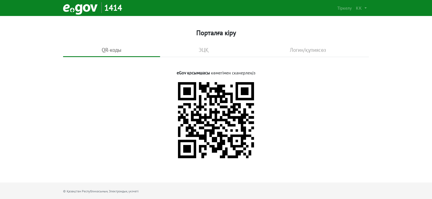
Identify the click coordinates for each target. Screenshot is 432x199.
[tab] (111, 50)
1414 (113, 7)
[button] (361, 8)
